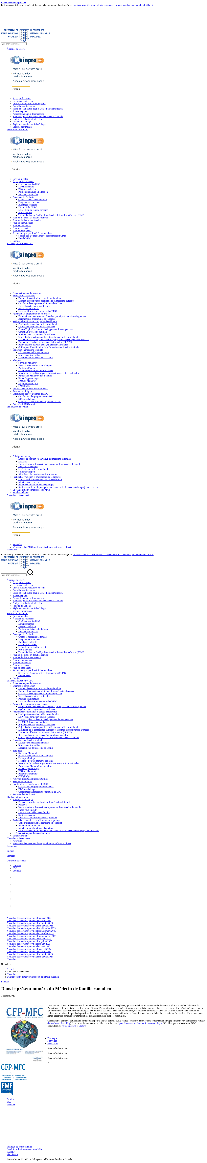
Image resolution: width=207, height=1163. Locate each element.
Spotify (82, 1026)
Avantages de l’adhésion (24, 197)
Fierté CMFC (24, 238)
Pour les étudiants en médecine (27, 220)
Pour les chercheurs (22, 225)
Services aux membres (17, 129)
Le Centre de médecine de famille (33, 469)
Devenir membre (20, 179)
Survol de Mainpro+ (27, 363)
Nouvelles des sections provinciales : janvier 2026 (30, 925)
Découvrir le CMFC (27, 207)
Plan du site (12, 1154)
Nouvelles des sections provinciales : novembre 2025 (31, 931)
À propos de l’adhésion (23, 181)
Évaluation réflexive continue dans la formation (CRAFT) (45, 342)
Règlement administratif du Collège (29, 124)
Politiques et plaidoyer (23, 456)
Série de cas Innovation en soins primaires (37, 474)
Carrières (17, 865)
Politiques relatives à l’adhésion (33, 192)
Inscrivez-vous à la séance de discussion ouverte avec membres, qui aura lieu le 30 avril (113, 5)
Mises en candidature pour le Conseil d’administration (38, 109)
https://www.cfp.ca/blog (59, 1023)
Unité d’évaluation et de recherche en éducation (40, 479)
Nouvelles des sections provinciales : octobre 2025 (30, 933)
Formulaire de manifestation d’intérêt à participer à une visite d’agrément (52, 316)
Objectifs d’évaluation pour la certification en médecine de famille (49, 337)
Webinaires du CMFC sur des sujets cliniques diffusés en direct (42, 547)
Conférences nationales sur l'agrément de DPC (39, 401)
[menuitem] (106, 856)
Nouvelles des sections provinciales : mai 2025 (28, 946)
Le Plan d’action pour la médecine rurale (31, 490)
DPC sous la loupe (27, 399)
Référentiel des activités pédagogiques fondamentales (43, 344)
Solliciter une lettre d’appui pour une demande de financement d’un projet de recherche (58, 487)
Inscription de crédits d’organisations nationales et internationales (48, 373)
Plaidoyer (22, 461)
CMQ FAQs (24, 386)
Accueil (10, 969)
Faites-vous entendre (28, 466)
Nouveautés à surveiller (29, 355)
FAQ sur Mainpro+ (27, 381)
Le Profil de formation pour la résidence (36, 326)
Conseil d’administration (24, 106)
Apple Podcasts (69, 1026)
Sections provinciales (22, 127)
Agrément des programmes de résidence (31, 313)
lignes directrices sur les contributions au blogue (140, 1023)
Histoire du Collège (22, 121)
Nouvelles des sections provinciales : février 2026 (30, 923)
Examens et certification (24, 295)
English (10, 851)
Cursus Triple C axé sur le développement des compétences (45, 329)
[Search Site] (14, 43)
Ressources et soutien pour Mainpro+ (35, 365)
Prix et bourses (25, 212)
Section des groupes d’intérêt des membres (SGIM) (42, 236)
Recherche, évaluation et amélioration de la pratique (37, 477)
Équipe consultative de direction (27, 119)
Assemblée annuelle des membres (28, 114)
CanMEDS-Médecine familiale (32, 332)
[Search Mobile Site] (14, 574)
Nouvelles (17, 544)
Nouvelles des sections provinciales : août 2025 (29, 938)
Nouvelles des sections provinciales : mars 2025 (29, 951)
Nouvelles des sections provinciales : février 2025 (30, 954)
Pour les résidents (21, 228)
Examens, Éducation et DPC (20, 243)
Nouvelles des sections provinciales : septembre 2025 (31, 936)
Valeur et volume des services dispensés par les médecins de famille (49, 464)
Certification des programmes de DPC (30, 394)
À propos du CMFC (16, 49)
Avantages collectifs (27, 205)
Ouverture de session (16, 860)
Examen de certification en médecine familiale (39, 298)
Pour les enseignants (22, 230)
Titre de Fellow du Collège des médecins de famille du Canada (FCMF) (51, 215)
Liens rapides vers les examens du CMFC (37, 311)
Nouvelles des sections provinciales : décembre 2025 (31, 928)
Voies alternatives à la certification (34, 306)
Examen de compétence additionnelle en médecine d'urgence (46, 301)
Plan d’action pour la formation (27, 293)
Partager (5, 981)
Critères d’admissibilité (29, 184)
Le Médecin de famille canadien (33, 210)
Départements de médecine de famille (35, 357)
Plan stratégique (20, 111)
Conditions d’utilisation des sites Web (24, 1149)
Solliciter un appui (26, 471)
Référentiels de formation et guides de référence (35, 321)
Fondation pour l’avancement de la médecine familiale (38, 116)
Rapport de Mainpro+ (28, 383)
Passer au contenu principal (13, 2)
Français (11, 856)
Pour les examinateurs (23, 223)
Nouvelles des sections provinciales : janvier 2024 (30, 956)
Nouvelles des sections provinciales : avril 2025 (29, 949)
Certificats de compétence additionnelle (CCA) (40, 303)
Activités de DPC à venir (24, 404)
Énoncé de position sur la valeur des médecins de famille (44, 459)
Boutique (17, 870)
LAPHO (11, 1152)
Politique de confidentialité (19, 1146)
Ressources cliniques (22, 391)
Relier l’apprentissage (28, 378)
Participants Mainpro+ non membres (35, 375)
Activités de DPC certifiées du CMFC (30, 388)
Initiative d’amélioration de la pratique (36, 484)
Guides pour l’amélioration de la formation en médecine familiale (48, 347)
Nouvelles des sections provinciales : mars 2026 (29, 918)
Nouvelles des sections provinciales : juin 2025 (28, 944)
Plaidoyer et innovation (17, 406)
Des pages (52, 1038)
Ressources (12, 549)
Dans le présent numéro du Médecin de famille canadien (33, 977)
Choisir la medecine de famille (32, 199)
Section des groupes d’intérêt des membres (32, 233)
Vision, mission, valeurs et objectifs (29, 103)
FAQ (15, 868)
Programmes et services (29, 202)
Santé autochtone (20, 492)
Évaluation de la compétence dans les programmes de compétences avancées (53, 339)
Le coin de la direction (23, 101)
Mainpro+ (17, 360)
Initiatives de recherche (29, 482)
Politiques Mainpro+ (27, 368)
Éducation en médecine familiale (28, 350)
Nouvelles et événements (18, 495)
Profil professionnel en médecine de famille (38, 324)
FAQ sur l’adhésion (27, 189)
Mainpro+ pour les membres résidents (35, 370)
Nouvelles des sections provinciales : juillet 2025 (29, 941)
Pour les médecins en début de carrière (30, 217)
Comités (16, 241)
